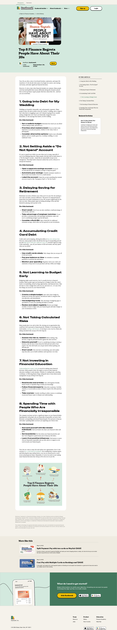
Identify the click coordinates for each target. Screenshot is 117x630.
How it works (86, 621)
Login (96, 8)
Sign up (82, 8)
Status (85, 619)
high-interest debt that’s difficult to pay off (35, 242)
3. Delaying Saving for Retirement (87, 89)
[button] (41, 8)
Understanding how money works (28, 368)
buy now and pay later (53, 239)
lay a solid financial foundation (33, 451)
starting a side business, (33, 329)
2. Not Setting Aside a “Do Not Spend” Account (88, 85)
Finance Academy (101, 619)
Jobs (74, 621)
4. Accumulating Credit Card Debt (87, 93)
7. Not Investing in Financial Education (88, 104)
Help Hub (98, 621)
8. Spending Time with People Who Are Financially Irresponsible (88, 108)
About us (75, 619)
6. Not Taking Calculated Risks (86, 100)
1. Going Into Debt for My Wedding (87, 81)
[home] (25, 7)
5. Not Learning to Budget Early (87, 97)
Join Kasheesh (67, 595)
